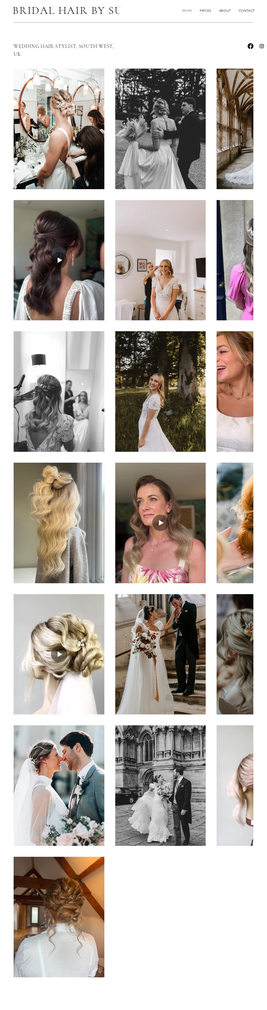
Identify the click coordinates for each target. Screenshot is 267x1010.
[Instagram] (262, 46)
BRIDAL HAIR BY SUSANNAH (92, 10)
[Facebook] (250, 46)
